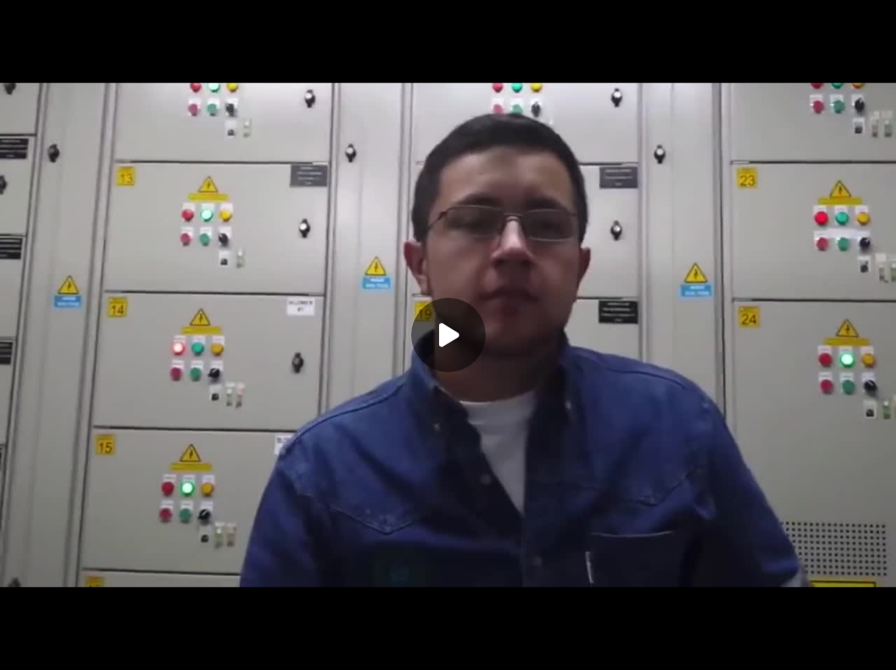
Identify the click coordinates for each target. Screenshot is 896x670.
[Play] (448, 335)
